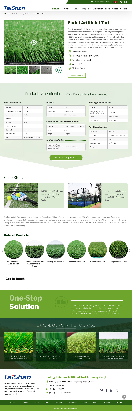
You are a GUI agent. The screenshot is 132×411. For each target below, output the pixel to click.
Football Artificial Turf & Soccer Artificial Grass (35, 264)
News (107, 9)
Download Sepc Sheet (66, 157)
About (47, 403)
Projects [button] (85, 9)
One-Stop (32, 302)
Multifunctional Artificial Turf (13, 263)
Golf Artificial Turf (97, 262)
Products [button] (56, 9)
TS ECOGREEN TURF (81, 357)
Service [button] (67, 9)
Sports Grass (26, 14)
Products (16, 14)
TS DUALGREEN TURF (18, 357)
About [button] (76, 9)
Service (36, 403)
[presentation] (2, 250)
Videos (115, 9)
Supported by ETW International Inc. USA (66, 408)
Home (7, 14)
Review (119, 403)
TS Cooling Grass (50, 357)
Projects (58, 403)
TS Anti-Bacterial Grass (113, 357)
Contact (123, 9)
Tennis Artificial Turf (76, 262)
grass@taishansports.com (102, 1)
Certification (98, 9)
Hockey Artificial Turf (55, 262)
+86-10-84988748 (56, 385)
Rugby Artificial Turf (118, 262)
